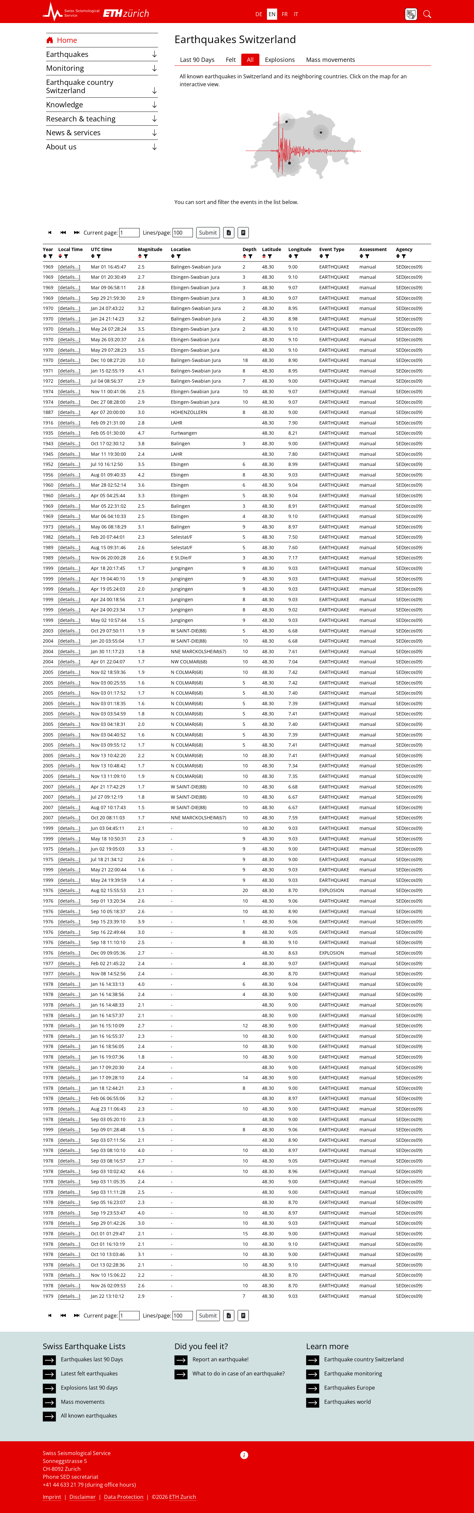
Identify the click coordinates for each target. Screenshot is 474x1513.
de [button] (258, 14)
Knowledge (102, 104)
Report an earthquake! (221, 1359)
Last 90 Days (197, 60)
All (250, 60)
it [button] (296, 14)
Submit (208, 232)
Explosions (280, 60)
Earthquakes (102, 54)
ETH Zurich (182, 1496)
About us (102, 146)
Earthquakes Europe (349, 1387)
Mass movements (330, 60)
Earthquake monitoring (353, 1373)
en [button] (272, 14)
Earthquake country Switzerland (102, 86)
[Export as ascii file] (243, 232)
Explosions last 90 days (89, 1387)
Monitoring (102, 68)
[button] (71, 11)
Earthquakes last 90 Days (92, 1359)
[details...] (69, 267)
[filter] (50, 256)
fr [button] (285, 14)
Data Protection (124, 1496)
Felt (231, 60)
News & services (102, 132)
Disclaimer (82, 1496)
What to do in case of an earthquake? (239, 1373)
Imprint (52, 1496)
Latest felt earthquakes (89, 1373)
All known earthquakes (89, 1415)
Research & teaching (102, 119)
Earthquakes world (347, 1401)
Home (61, 40)
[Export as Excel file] (228, 232)
